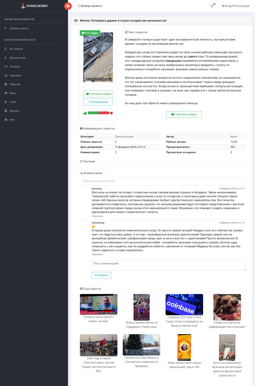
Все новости (13, 48)
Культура (11, 110)
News (232, 138)
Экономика (12, 75)
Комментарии (73, 174)
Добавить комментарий (80, 182)
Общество (12, 84)
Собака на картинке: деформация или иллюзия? (225, 318)
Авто (9, 119)
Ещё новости (72, 282)
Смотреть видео (82, 95)
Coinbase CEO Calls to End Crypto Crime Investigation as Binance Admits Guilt (177, 318)
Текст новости (122, 32)
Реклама (69, 163)
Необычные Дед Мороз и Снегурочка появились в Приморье (130, 360)
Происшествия (14, 57)
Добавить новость (16, 28)
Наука (10, 93)
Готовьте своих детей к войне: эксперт (83, 315)
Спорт (10, 101)
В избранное (82, 103)
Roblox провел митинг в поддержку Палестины (130, 318)
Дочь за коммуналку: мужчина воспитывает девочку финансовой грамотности (224, 362)
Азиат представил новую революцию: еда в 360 (177, 360)
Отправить (83, 269)
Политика (12, 66)
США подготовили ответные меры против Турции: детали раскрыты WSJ (82, 361)
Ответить (79, 213)
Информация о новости (79, 130)
